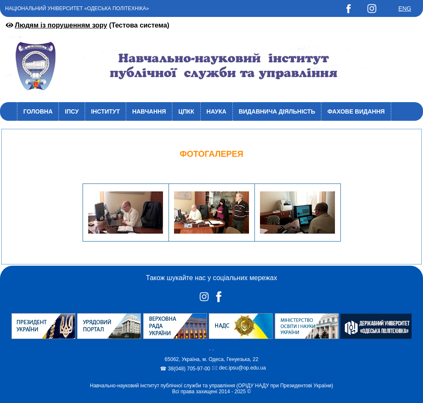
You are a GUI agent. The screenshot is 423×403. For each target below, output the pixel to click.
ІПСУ (72, 111)
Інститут (105, 111)
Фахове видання (355, 111)
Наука (217, 111)
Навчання (149, 111)
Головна (38, 111)
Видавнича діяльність (277, 111)
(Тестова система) (86, 25)
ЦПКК (186, 111)
